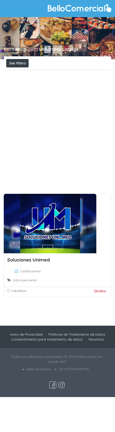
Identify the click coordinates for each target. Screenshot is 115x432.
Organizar (56, 85)
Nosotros (96, 374)
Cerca (75, 74)
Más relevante (23, 85)
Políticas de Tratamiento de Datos (77, 369)
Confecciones (30, 306)
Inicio (57, 28)
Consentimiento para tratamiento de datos (47, 374)
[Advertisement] (57, 169)
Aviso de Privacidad (26, 369)
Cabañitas (18, 325)
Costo (17, 74)
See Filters (17, 63)
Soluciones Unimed (28, 295)
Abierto (42, 74)
